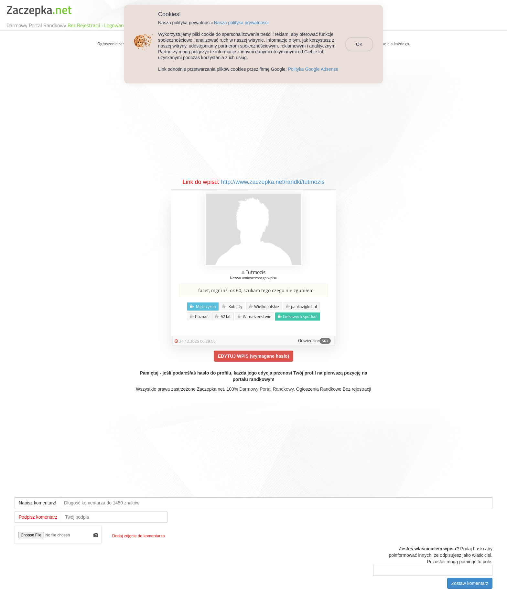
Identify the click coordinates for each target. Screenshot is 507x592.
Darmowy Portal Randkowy (266, 389)
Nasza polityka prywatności (241, 22)
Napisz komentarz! (37, 502)
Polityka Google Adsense (313, 69)
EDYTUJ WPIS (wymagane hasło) (253, 356)
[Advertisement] (253, 129)
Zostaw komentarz (469, 583)
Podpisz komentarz (38, 517)
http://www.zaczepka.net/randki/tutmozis (272, 182)
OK (359, 44)
